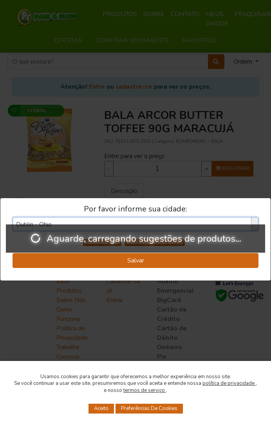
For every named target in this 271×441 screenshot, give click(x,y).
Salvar (135, 260)
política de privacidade (229, 383)
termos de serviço (144, 390)
